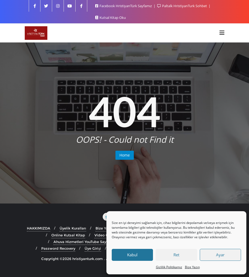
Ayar (220, 254)
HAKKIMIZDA (38, 228)
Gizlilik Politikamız (169, 267)
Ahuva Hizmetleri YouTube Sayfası (83, 242)
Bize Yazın (192, 267)
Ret (176, 254)
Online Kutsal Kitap (68, 235)
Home (124, 155)
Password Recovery (58, 248)
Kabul (132, 254)
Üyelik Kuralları (73, 228)
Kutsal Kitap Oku (110, 17)
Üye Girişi (93, 248)
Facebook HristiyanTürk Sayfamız (124, 5)
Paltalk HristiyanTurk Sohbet (182, 5)
